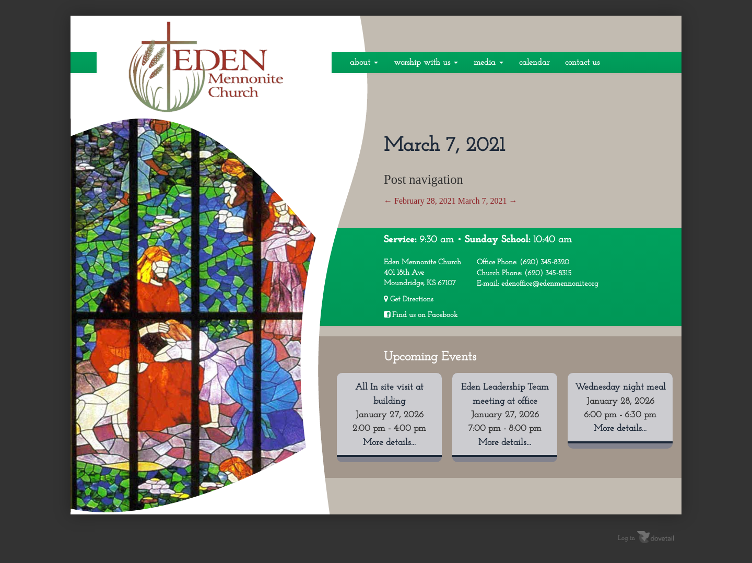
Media (488, 62)
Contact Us (582, 62)
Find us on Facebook (420, 315)
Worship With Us (426, 62)
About (364, 62)
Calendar (534, 62)
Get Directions (408, 299)
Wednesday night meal (620, 387)
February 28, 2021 (420, 200)
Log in (626, 538)
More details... (389, 442)
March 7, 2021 (488, 200)
